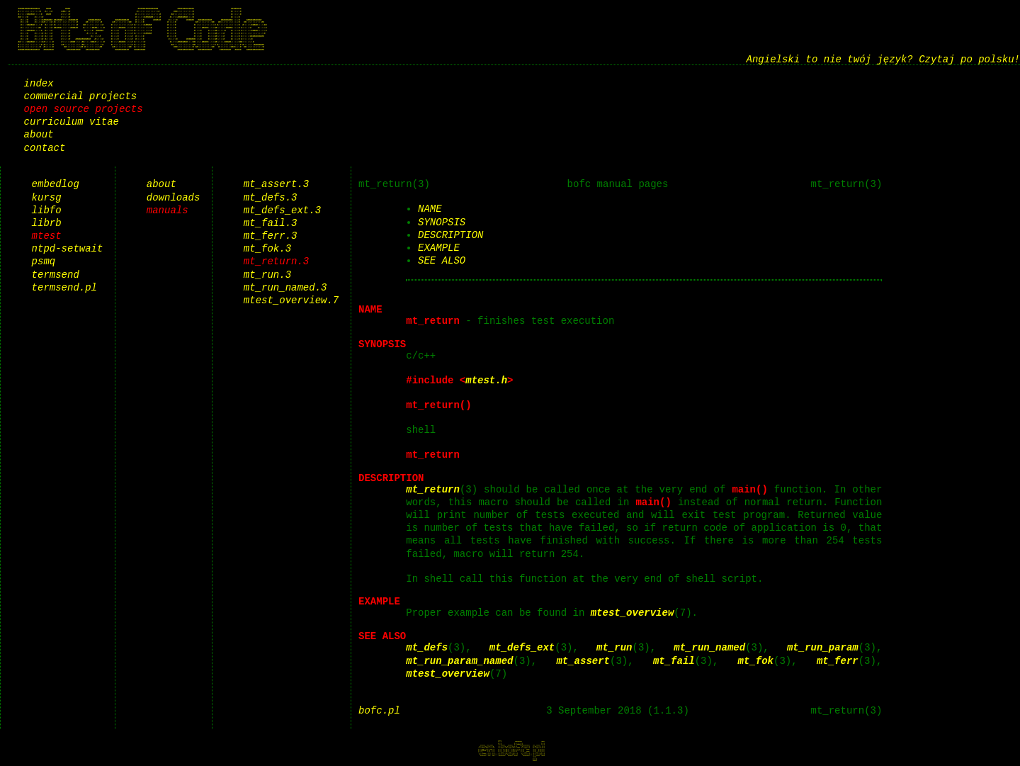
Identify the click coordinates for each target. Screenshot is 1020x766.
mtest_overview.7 (291, 300)
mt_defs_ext (522, 647)
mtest (47, 235)
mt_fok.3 (267, 248)
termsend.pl (64, 287)
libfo (47, 210)
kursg (47, 197)
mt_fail (674, 661)
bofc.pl (379, 710)
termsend (55, 274)
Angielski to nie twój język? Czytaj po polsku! (883, 59)
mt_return (433, 489)
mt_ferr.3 (271, 235)
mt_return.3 (276, 261)
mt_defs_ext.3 (282, 210)
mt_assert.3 (276, 184)
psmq (44, 261)
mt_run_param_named (459, 661)
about (39, 134)
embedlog (55, 184)
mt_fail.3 (271, 223)
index (39, 83)
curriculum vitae (71, 121)
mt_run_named (709, 647)
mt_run (614, 647)
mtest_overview (632, 612)
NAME (430, 208)
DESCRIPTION (450, 235)
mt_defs (427, 647)
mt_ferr (837, 661)
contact (45, 147)
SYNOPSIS (441, 222)
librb (47, 223)
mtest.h (486, 380)
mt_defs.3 (271, 197)
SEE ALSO (441, 260)
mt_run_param (822, 647)
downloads (173, 197)
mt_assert (583, 661)
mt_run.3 (267, 274)
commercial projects (80, 96)
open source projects (83, 109)
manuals (167, 210)
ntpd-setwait (67, 248)
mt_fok (755, 661)
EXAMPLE (439, 247)
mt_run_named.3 (285, 287)
